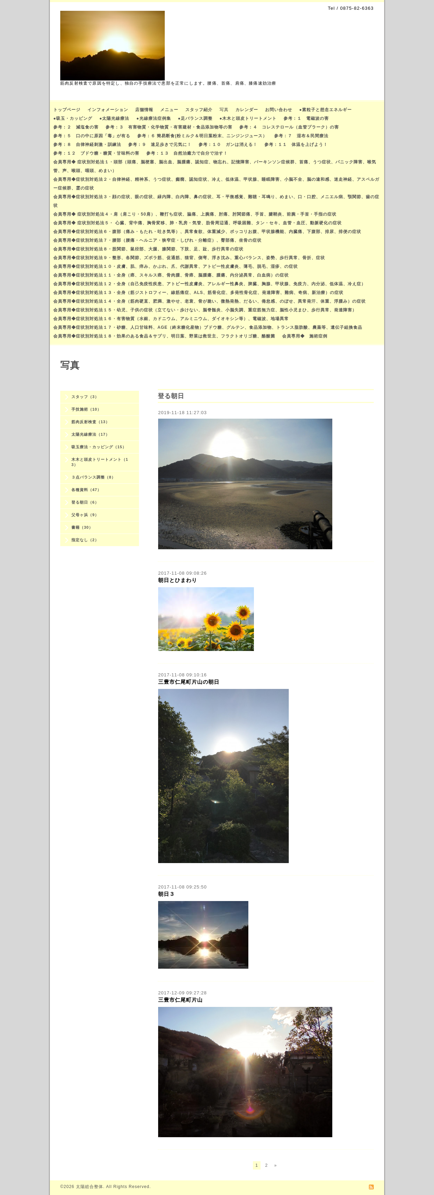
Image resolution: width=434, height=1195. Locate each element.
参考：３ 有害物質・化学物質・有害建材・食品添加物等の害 (169, 127)
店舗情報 (144, 109)
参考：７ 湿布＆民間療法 (301, 135)
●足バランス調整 (195, 118)
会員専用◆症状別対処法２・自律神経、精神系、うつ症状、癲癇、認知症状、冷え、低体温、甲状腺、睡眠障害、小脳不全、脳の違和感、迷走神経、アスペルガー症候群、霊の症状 (216, 184)
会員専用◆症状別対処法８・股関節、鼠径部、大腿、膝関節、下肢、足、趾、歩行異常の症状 (148, 249)
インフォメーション (107, 109)
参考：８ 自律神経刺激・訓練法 (87, 144)
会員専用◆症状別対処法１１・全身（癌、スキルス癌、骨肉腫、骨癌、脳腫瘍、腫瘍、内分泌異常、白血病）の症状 (171, 275)
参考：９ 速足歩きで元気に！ (160, 144)
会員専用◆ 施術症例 (304, 336)
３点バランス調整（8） (93, 477)
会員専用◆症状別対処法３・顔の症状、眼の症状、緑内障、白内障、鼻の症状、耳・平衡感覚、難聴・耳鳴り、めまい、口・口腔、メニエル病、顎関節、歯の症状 (216, 201)
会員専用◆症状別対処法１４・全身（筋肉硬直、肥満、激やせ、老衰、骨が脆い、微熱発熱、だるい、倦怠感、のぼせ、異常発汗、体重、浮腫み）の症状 (209, 301)
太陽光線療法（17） (90, 434)
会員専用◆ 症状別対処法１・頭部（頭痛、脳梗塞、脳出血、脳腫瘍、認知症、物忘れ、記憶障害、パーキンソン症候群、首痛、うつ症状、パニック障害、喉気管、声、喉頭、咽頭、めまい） (214, 166)
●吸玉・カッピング (72, 118)
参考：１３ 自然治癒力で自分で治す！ (187, 153)
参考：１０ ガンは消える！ (228, 144)
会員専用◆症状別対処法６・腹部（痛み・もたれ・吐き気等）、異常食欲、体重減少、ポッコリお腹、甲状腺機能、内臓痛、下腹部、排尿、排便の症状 (207, 231)
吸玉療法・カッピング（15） (98, 447)
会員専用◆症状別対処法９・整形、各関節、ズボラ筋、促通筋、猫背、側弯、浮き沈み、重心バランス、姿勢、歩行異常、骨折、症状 (189, 257)
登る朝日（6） (85, 502)
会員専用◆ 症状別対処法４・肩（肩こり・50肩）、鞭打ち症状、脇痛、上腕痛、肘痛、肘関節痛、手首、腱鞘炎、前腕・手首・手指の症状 (194, 214)
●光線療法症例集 (154, 118)
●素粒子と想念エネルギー (325, 109)
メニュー (169, 109)
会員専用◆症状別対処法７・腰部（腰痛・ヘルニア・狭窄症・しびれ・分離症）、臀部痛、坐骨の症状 (157, 240)
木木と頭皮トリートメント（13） (99, 462)
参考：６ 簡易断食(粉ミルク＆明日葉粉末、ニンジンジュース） (202, 135)
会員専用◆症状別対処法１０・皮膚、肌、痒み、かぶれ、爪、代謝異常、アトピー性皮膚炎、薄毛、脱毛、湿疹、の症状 (175, 266)
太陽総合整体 (89, 1186)
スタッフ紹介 (198, 109)
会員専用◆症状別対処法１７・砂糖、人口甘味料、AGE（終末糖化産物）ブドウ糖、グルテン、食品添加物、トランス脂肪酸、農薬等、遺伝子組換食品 (207, 327)
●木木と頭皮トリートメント (248, 118)
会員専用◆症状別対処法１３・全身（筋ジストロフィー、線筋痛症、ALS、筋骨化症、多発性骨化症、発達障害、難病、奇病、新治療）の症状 (198, 292)
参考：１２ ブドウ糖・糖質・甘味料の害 (96, 153)
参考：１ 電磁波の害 (306, 118)
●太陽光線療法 (114, 118)
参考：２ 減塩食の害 (76, 127)
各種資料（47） (86, 490)
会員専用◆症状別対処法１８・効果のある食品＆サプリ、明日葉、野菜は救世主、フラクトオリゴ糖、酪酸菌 (164, 336)
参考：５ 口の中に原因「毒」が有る (91, 135)
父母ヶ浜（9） (85, 515)
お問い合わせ (278, 109)
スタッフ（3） (85, 397)
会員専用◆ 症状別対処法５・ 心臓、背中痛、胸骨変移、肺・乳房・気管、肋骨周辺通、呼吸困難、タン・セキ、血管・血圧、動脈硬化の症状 (197, 222)
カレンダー (246, 109)
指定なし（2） (85, 540)
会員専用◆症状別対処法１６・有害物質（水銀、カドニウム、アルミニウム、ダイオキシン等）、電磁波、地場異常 (171, 318)
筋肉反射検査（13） (90, 422)
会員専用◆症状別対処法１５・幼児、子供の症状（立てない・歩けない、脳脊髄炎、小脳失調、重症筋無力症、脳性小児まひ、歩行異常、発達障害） (205, 310)
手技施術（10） (86, 409)
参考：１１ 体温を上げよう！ (296, 144)
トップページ (66, 109)
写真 (223, 109)
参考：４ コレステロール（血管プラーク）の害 (289, 127)
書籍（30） (82, 527)
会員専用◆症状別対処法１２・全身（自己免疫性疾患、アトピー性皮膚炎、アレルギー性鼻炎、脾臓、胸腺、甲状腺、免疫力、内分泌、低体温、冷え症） (209, 283)
